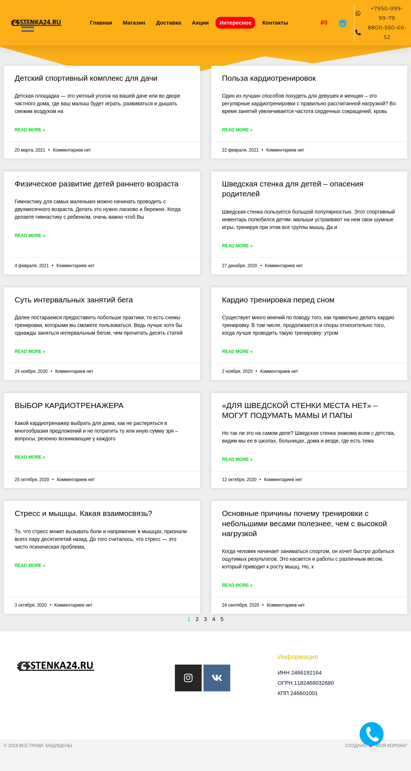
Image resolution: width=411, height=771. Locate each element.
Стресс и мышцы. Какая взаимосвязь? (83, 513)
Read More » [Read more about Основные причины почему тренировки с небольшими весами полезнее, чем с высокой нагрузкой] (237, 585)
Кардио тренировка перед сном (278, 299)
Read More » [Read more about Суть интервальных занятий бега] (30, 351)
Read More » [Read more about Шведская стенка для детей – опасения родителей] (237, 245)
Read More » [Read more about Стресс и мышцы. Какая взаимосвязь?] (30, 565)
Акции (200, 22)
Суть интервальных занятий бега (74, 299)
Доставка (168, 22)
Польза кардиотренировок (269, 78)
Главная (101, 22)
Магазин (134, 22)
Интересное (235, 22)
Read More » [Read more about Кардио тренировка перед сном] (237, 351)
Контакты (275, 22)
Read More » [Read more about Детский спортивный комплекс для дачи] (30, 129)
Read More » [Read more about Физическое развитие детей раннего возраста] (30, 235)
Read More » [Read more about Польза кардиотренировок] (237, 129)
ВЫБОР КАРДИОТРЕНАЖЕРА (69, 405)
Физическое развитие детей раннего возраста (97, 183)
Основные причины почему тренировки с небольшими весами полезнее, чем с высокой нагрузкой (304, 523)
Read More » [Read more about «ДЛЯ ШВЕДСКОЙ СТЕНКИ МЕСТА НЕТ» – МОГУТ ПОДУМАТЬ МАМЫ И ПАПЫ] (237, 459)
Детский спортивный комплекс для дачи (86, 78)
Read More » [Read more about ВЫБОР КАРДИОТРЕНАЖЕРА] (30, 457)
